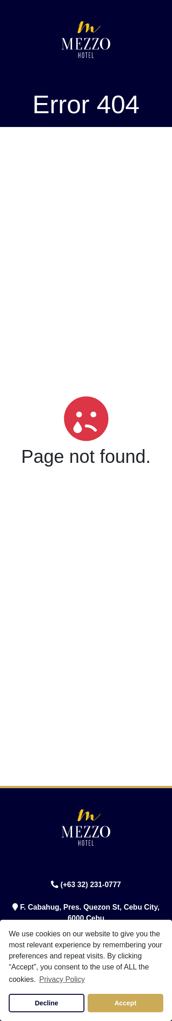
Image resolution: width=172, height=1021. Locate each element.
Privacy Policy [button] (62, 979)
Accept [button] (125, 1003)
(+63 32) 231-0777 (86, 884)
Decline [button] (46, 1003)
